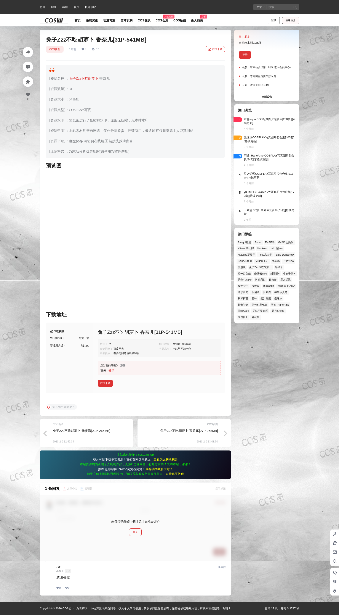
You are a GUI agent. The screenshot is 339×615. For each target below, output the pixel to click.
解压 (54, 7)
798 (58, 566)
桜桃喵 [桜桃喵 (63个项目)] (255, 285)
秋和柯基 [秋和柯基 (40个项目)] (243, 298)
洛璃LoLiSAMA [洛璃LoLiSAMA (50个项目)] (286, 285)
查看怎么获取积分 (166, 459)
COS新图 (54, 49)
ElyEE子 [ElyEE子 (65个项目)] (270, 242)
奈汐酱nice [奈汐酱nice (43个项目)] (260, 273)
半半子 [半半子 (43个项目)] (279, 267)
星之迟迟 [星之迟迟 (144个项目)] (285, 279)
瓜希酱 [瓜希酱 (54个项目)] (267, 292)
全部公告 (267, 96)
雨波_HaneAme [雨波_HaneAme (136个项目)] (280, 304)
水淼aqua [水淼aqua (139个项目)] (268, 285)
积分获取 (90, 7)
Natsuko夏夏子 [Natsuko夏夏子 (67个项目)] (246, 254)
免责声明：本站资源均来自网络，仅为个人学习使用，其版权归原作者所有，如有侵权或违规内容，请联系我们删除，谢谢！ (153, 608)
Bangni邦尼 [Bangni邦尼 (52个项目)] (244, 242)
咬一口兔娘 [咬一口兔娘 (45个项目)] (244, 273)
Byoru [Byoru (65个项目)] (258, 242)
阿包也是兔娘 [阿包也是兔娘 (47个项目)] (259, 304)
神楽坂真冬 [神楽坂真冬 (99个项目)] (280, 292)
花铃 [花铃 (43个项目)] (254, 298)
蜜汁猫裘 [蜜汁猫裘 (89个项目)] (266, 298)
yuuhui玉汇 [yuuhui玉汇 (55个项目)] (262, 261)
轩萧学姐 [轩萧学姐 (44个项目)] (243, 304)
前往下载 (215, 49)
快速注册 (290, 20)
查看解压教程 (175, 474)
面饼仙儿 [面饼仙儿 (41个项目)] (243, 317)
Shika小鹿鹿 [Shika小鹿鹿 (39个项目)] (245, 261)
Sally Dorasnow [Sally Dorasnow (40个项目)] (285, 254)
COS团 (66, 608)
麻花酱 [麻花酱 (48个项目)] (255, 317)
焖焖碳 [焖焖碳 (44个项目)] (255, 292)
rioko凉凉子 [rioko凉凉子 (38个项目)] (265, 254)
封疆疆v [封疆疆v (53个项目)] (275, 273)
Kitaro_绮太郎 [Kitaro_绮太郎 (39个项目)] (246, 248)
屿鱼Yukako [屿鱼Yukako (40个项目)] (244, 279)
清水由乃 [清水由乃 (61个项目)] (243, 292)
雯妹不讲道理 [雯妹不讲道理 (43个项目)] (260, 310)
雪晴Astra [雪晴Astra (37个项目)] (243, 310)
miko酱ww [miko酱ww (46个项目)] (277, 248)
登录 (273, 20)
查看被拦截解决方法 (159, 469)
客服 (65, 7)
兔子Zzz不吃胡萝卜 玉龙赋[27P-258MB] (189, 431)
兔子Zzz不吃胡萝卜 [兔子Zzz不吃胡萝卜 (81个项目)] (260, 267)
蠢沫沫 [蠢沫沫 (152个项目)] (278, 298)
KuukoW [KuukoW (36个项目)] (262, 248)
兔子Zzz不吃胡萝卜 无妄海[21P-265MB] (81, 431)
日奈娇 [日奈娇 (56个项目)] (273, 279)
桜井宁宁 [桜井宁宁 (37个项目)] (243, 285)
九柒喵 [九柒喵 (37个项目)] (276, 261)
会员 (76, 7)
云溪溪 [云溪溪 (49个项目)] (242, 267)
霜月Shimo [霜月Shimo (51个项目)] (278, 310)
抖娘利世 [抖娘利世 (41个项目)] (260, 279)
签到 (42, 7)
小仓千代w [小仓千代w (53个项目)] (289, 273)
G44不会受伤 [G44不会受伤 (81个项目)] (286, 242)
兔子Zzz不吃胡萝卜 (83, 78)
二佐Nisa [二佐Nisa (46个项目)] (288, 261)
